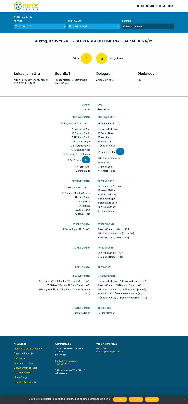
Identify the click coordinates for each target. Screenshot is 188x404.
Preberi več (152, 399)
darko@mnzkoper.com (109, 351)
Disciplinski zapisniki (25, 382)
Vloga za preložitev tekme (28, 348)
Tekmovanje (75, 21)
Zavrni (136, 399)
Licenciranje (20, 377)
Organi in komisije (23, 353)
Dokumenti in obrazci (25, 367)
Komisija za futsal (23, 363)
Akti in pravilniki (22, 372)
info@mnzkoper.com (67, 361)
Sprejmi (120, 399)
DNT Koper (19, 358)
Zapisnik (126, 21)
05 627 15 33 (63, 364)
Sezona (18, 21)
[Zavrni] (184, 399)
